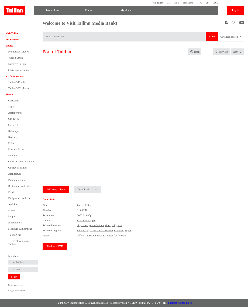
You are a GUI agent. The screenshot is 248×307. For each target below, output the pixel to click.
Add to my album (55, 189)
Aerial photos (15, 112)
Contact (89, 10)
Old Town (13, 118)
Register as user (15, 285)
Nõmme (12, 155)
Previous (223, 51)
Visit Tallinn (157, 3)
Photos (9, 94)
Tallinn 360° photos (18, 88)
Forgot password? (16, 290)
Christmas (13, 100)
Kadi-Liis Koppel (86, 220)
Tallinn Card (14, 234)
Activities (13, 204)
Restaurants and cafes (19, 186)
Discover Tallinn (17, 63)
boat (120, 225)
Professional (188, 3)
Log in (235, 10)
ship (114, 225)
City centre (14, 125)
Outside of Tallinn (17, 167)
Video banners (15, 57)
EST (208, 3)
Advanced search (231, 36)
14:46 (199, 3)
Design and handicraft (19, 198)
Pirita (11, 143)
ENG (215, 3)
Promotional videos (18, 51)
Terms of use (52, 10)
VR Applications (15, 76)
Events (11, 210)
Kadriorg (13, 137)
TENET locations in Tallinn (18, 243)
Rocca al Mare (15, 149)
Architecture (14, 173)
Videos (9, 45)
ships (108, 225)
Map (169, 3)
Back (196, 51)
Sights (11, 106)
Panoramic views (17, 180)
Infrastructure (15, 222)
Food (11, 192)
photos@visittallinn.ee (180, 302)
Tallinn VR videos (17, 82)
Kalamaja (13, 131)
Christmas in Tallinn (19, 70)
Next (235, 51)
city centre (82, 225)
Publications (12, 39)
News (176, 3)
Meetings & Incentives (20, 228)
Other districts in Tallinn (21, 161)
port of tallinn (96, 225)
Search (212, 36)
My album (126, 10)
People (11, 216)
